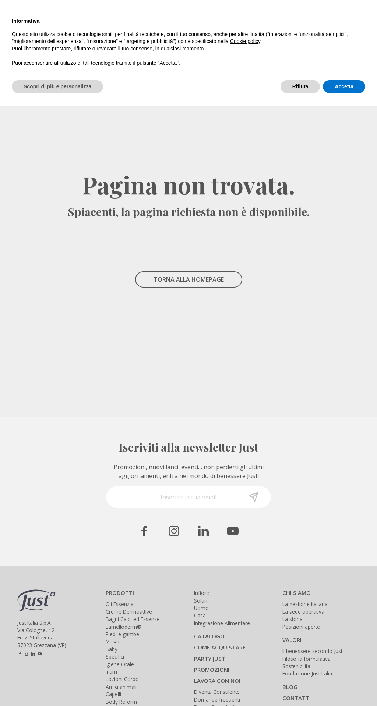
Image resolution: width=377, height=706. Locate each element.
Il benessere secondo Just (312, 651)
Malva (112, 641)
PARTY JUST (209, 658)
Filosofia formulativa (306, 658)
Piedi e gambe (122, 634)
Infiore (201, 592)
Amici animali (121, 686)
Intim (111, 671)
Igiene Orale (120, 664)
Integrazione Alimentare (222, 623)
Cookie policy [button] (245, 41)
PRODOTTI (120, 592)
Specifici (115, 656)
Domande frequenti (217, 699)
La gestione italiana (305, 603)
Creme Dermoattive (129, 611)
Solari (200, 600)
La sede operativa (303, 611)
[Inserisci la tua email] (188, 497)
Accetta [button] (344, 86)
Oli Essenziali (121, 603)
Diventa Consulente (217, 691)
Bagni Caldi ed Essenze (133, 619)
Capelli (113, 694)
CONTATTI (296, 698)
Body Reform (121, 701)
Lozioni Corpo (122, 678)
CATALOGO (209, 636)
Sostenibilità (296, 666)
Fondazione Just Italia (307, 673)
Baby (111, 649)
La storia (292, 619)
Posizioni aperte (301, 626)
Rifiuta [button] (300, 86)
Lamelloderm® (123, 626)
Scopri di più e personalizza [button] (57, 86)
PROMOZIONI (211, 669)
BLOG (289, 687)
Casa (200, 615)
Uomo (201, 608)
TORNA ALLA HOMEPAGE (189, 279)
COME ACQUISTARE (220, 647)
